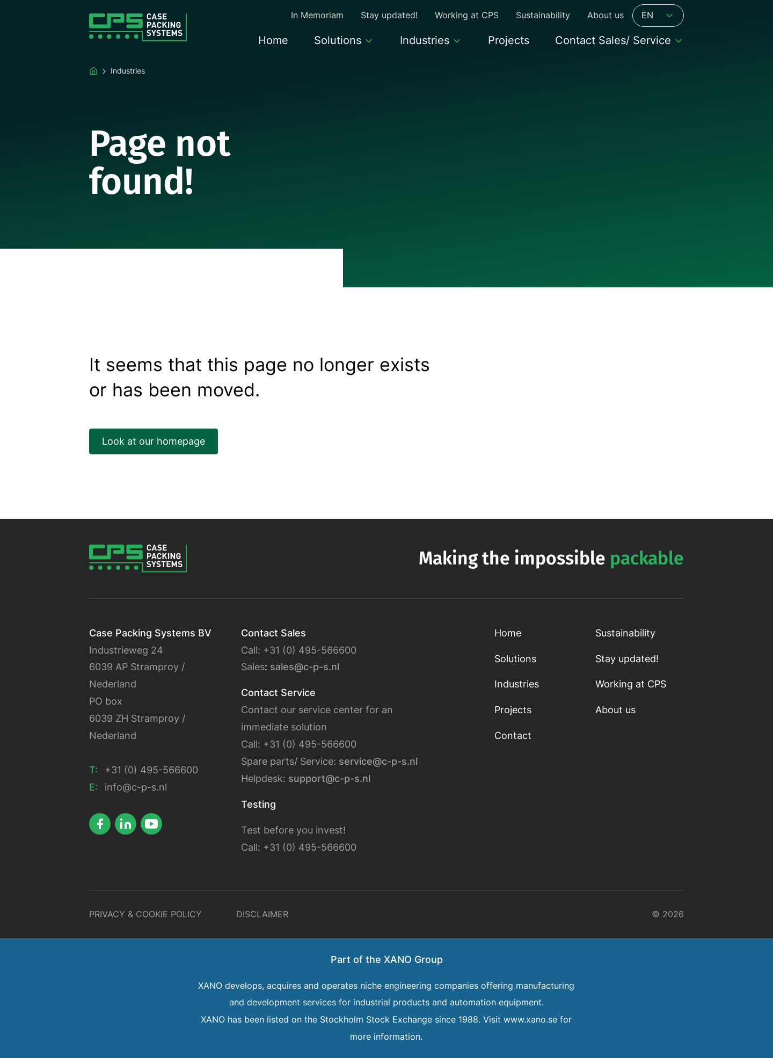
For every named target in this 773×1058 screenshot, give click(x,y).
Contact (512, 735)
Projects (512, 709)
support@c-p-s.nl (329, 778)
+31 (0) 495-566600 (151, 770)
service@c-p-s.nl (378, 761)
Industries (516, 684)
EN (658, 15)
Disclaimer (262, 914)
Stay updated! (627, 658)
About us (615, 709)
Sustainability (625, 633)
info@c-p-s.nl (136, 787)
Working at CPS (630, 684)
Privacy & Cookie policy (145, 914)
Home (507, 633)
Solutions (515, 658)
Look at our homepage (153, 441)
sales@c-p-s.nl (304, 666)
